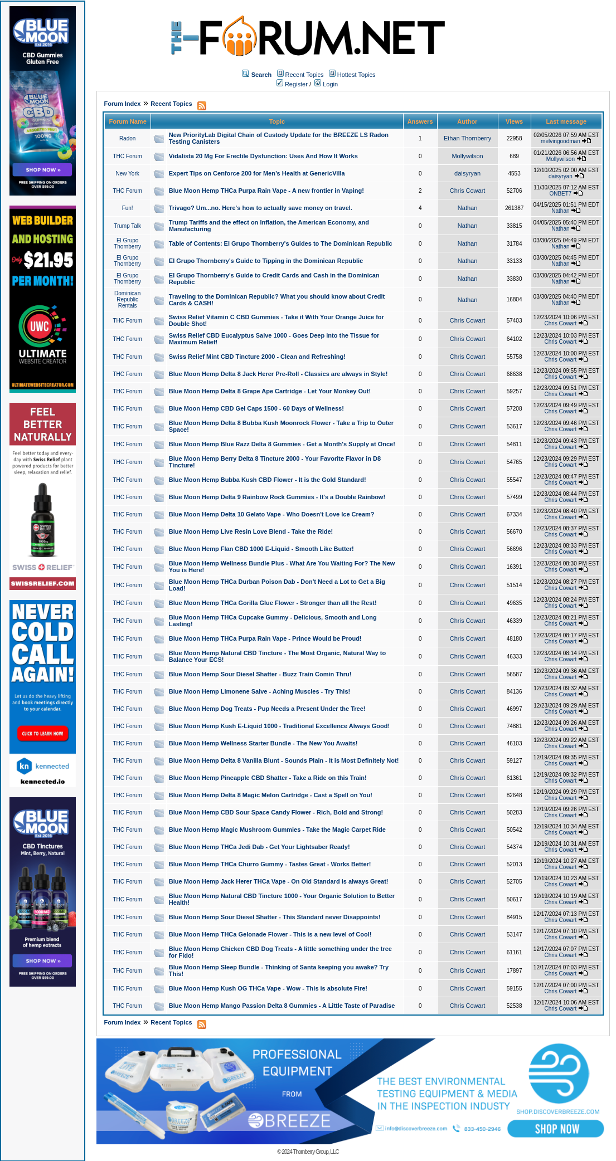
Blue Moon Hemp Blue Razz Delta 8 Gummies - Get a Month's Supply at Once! (282, 444)
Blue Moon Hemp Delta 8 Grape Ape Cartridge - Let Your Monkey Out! (270, 391)
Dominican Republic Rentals (127, 299)
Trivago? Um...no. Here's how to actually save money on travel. (260, 207)
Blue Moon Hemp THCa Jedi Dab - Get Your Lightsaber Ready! (259, 846)
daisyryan (467, 173)
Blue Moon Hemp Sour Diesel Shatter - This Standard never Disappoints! (275, 917)
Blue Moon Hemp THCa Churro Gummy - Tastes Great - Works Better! (270, 864)
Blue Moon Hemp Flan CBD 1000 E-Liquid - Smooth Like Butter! (261, 548)
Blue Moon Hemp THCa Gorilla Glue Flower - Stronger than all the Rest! (273, 602)
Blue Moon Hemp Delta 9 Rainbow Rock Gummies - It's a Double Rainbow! (277, 497)
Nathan (467, 207)
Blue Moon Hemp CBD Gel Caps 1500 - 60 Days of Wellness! (256, 408)
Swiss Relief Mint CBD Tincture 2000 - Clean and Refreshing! (257, 356)
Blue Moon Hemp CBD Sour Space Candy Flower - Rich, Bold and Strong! (276, 812)
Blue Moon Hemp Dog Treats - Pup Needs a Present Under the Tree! (267, 708)
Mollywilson (467, 156)
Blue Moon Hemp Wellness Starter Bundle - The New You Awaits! (263, 743)
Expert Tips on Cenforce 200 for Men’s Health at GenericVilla (257, 173)
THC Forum (127, 156)
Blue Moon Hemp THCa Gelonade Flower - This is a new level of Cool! (270, 934)
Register (292, 84)
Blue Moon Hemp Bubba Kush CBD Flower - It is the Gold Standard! (267, 479)
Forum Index (122, 103)
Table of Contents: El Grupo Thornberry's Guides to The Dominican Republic (280, 243)
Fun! (127, 208)
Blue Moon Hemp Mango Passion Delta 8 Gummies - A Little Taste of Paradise (282, 1005)
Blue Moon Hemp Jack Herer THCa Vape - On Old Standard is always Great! (279, 881)
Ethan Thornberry (467, 138)
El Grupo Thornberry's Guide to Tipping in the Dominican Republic (266, 260)
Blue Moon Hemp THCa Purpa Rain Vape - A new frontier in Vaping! (266, 190)
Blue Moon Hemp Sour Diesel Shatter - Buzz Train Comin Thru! (260, 674)
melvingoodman (560, 141)
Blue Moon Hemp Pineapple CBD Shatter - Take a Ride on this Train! (268, 777)
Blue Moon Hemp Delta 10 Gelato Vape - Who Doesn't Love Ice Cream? (272, 514)
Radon (127, 138)
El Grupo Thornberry (127, 243)
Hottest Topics (356, 74)
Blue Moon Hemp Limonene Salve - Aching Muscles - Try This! (259, 691)
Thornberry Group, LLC (315, 1152)
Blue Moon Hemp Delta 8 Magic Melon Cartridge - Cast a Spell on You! (270, 795)
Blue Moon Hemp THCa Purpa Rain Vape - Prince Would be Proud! (265, 638)
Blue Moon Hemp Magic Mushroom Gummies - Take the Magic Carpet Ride (277, 829)
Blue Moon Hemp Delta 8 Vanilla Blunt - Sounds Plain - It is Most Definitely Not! (284, 760)
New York (127, 173)
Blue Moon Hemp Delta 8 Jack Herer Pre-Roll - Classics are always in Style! (278, 373)
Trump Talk (127, 226)
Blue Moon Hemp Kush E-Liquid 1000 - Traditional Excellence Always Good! (279, 726)
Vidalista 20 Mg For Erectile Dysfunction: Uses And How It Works (263, 156)
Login (326, 84)
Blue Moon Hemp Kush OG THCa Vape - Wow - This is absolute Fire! (268, 988)
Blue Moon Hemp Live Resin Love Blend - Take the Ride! (251, 531)
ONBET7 (560, 194)
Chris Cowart (468, 190)
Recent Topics (304, 74)
